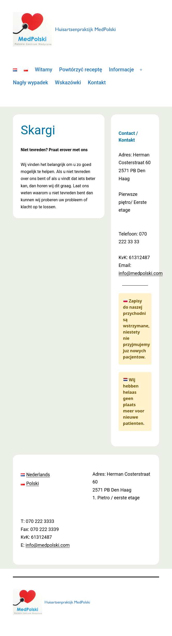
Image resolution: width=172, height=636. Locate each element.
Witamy (43, 69)
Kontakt (97, 82)
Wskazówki (68, 82)
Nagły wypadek (30, 82)
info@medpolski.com (141, 273)
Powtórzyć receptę (80, 69)
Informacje (121, 69)
